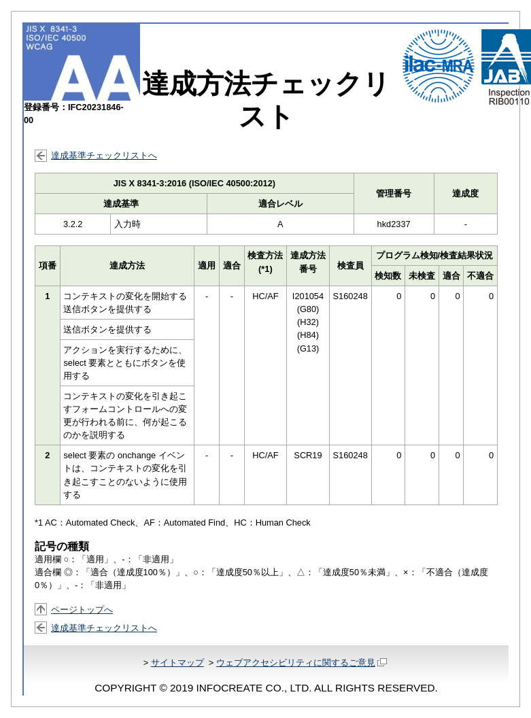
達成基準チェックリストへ (104, 155)
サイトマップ (177, 662)
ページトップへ (82, 609)
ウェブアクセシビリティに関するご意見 (301, 662)
